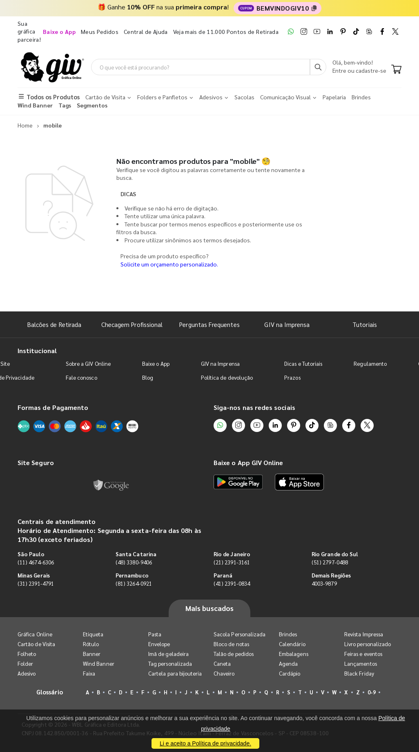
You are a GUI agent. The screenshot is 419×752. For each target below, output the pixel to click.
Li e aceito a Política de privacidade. (205, 743)
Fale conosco (81, 377)
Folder (25, 663)
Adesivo (27, 673)
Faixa (89, 673)
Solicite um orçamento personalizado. (169, 264)
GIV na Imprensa (287, 324)
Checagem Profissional (132, 324)
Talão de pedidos (234, 653)
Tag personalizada (170, 663)
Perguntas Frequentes (209, 324)
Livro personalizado (367, 643)
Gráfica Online (35, 634)
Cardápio (290, 673)
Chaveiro (224, 673)
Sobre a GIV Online (88, 363)
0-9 (372, 692)
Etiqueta (93, 634)
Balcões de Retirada (54, 324)
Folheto (27, 653)
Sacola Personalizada (239, 634)
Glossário (49, 692)
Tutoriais (364, 324)
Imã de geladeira (168, 653)
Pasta (154, 634)
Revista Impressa (363, 634)
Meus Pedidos (99, 31)
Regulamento (370, 363)
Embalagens (293, 653)
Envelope (159, 643)
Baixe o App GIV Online (248, 462)
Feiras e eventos (363, 653)
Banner (91, 653)
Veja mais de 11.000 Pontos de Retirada (226, 31)
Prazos (292, 377)
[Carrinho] (396, 70)
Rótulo (91, 643)
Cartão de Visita (36, 643)
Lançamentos (360, 663)
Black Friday (359, 673)
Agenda (288, 663)
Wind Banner (98, 663)
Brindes (288, 634)
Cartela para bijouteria (175, 673)
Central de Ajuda (146, 31)
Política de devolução (227, 377)
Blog (147, 377)
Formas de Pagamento (53, 407)
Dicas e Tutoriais (303, 363)
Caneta (222, 663)
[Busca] (318, 67)
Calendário (292, 643)
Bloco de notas (231, 643)
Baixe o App (155, 363)
